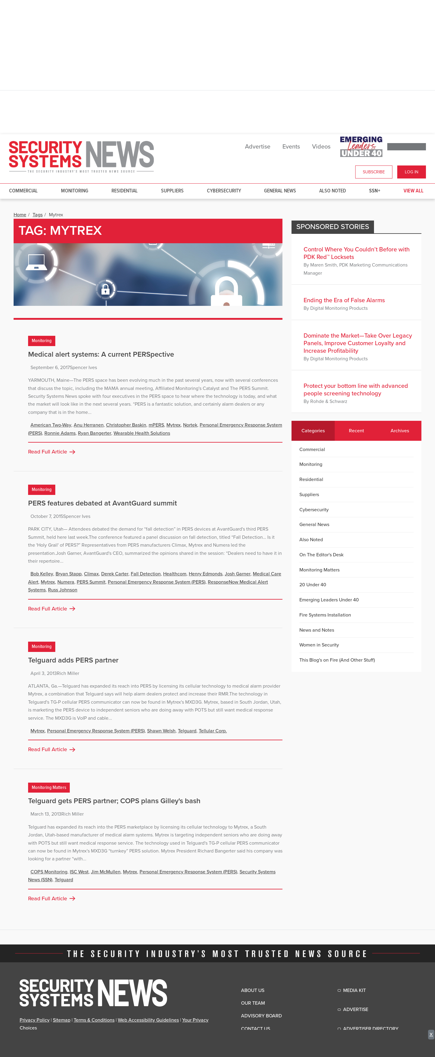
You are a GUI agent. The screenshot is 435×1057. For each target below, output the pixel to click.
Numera (65, 582)
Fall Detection (146, 574)
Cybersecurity (224, 191)
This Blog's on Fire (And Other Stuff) (337, 660)
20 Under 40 (312, 585)
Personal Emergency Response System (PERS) (156, 582)
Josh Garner (237, 574)
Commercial (23, 191)
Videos (321, 146)
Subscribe (374, 172)
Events (291, 146)
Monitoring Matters (49, 787)
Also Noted (332, 191)
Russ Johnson (62, 590)
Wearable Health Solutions (142, 433)
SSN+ (374, 191)
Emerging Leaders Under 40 (329, 600)
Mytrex (173, 425)
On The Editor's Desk (321, 555)
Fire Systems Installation (325, 615)
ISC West (79, 872)
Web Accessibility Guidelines (148, 1020)
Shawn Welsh (161, 731)
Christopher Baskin (126, 425)
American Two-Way (51, 425)
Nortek (190, 425)
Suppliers (172, 191)
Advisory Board (261, 1016)
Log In (411, 172)
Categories (313, 431)
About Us (252, 990)
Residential (124, 191)
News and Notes (316, 630)
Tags (38, 215)
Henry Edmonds (205, 574)
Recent (356, 431)
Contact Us (255, 1029)
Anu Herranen (89, 425)
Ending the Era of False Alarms (344, 300)
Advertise (257, 146)
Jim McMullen (106, 872)
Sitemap (61, 1020)
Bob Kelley (42, 574)
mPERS (156, 425)
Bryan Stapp (69, 574)
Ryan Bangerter (94, 433)
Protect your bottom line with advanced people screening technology (356, 389)
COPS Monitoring (49, 872)
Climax (91, 574)
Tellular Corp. (213, 731)
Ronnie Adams (60, 433)
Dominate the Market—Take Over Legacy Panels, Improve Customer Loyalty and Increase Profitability (358, 343)
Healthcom (174, 574)
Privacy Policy (35, 1020)
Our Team (253, 1003)
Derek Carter (114, 574)
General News (280, 191)
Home (20, 215)
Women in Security (319, 645)
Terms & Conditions (94, 1020)
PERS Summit (91, 582)
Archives (400, 431)
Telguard (187, 731)
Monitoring (74, 191)
